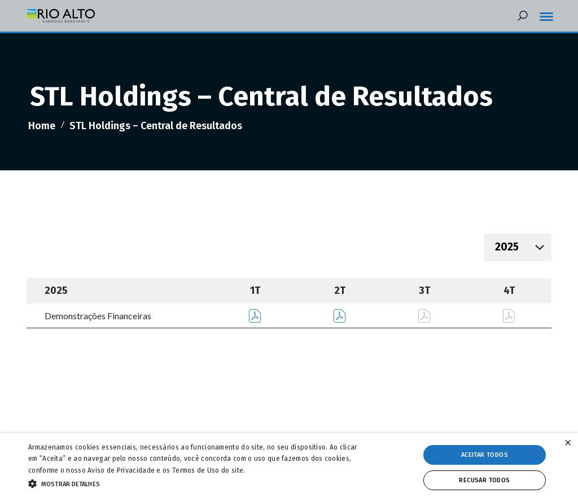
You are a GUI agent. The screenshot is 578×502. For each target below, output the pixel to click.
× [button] (568, 443)
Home (41, 126)
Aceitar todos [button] (484, 455)
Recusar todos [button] (484, 480)
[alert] (289, 467)
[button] (197, 483)
